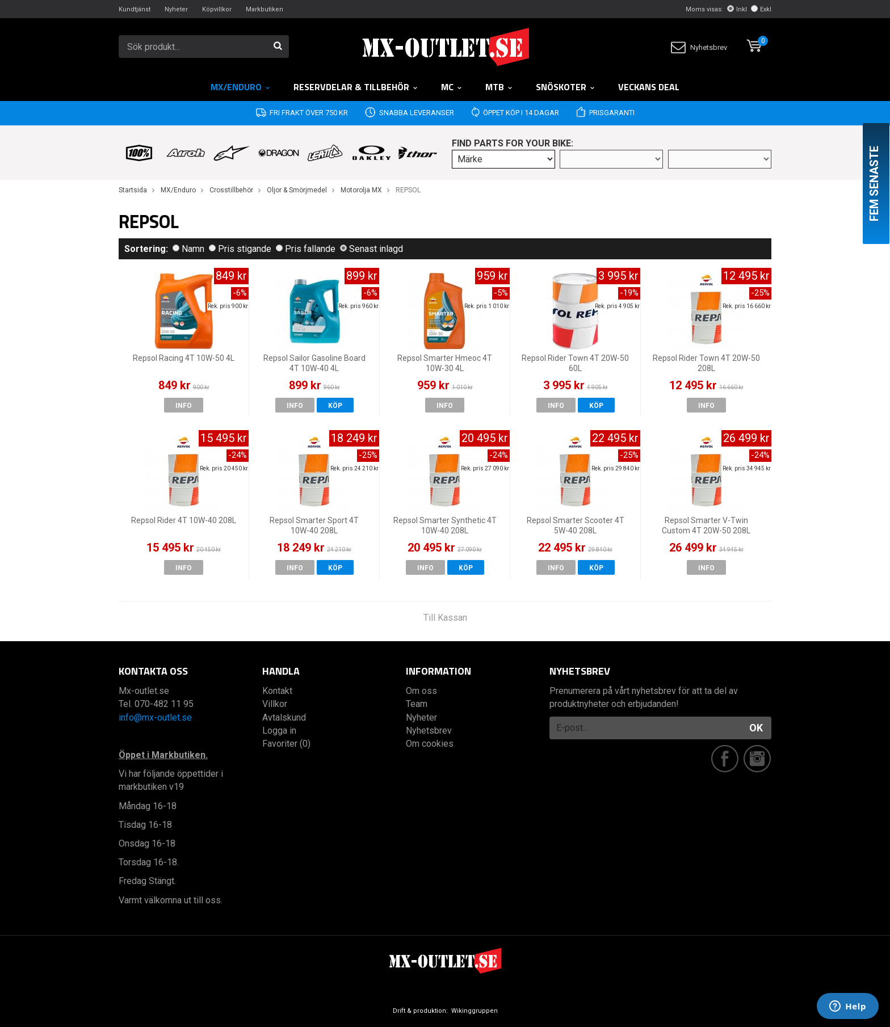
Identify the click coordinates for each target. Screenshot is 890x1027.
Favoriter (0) (286, 743)
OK (756, 728)
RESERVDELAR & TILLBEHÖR (355, 87)
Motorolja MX (361, 190)
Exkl (761, 9)
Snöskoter (565, 87)
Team (416, 703)
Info (183, 406)
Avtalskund (284, 717)
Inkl (737, 9)
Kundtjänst (134, 9)
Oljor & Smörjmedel (297, 190)
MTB (499, 87)
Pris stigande (240, 248)
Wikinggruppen (474, 1011)
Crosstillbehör (231, 190)
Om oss (421, 690)
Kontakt (277, 690)
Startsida (133, 190)
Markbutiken (264, 9)
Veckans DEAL (648, 87)
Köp (335, 406)
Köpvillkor (217, 9)
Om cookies (430, 743)
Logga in (279, 730)
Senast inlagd (371, 248)
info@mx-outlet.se (155, 717)
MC (452, 87)
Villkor (274, 703)
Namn (188, 248)
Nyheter (176, 9)
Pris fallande (305, 248)
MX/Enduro (241, 87)
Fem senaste (874, 183)
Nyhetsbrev (699, 47)
